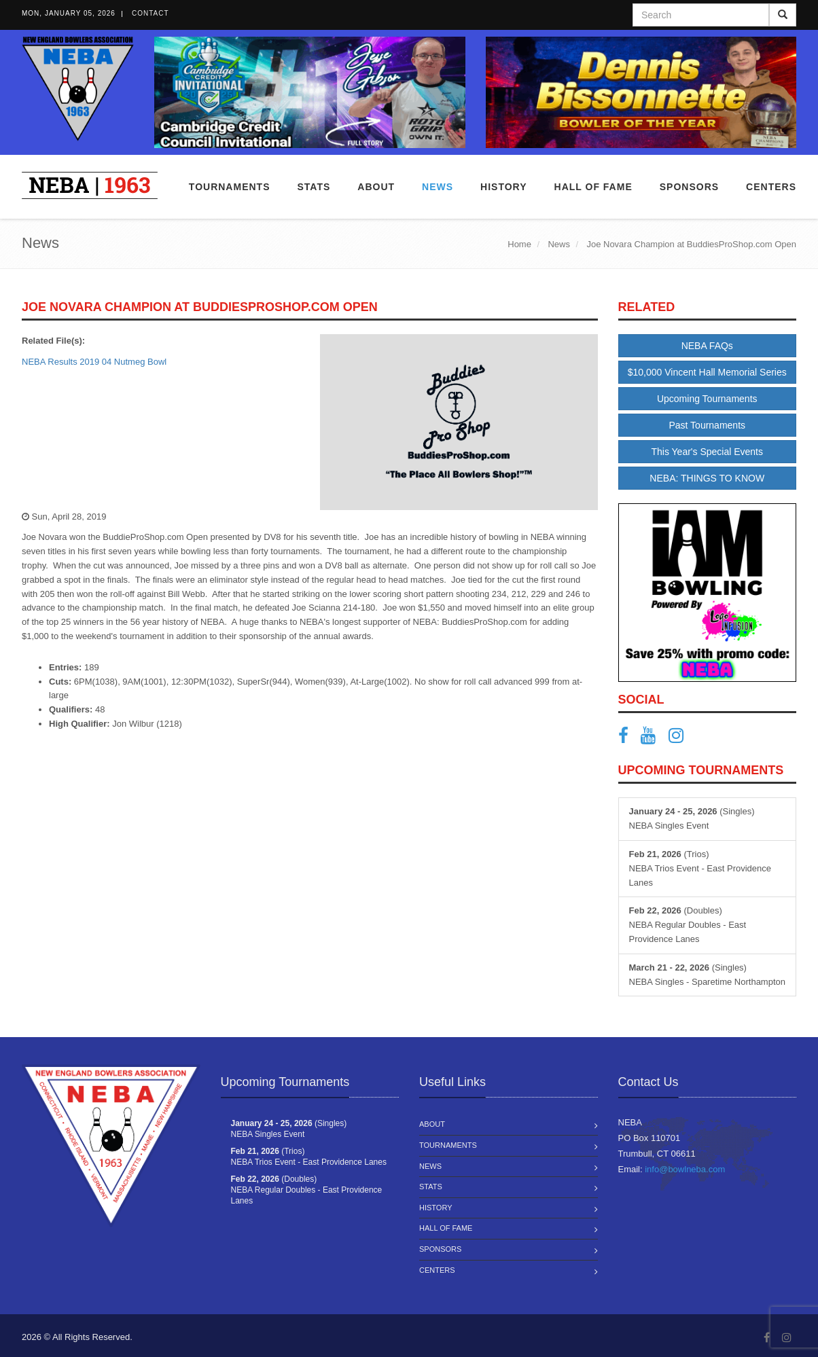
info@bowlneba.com (685, 1169)
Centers (771, 186)
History (435, 1208)
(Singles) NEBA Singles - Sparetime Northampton (707, 974)
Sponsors (689, 186)
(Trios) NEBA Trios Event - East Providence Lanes (700, 868)
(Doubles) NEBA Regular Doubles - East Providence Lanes (688, 924)
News (437, 186)
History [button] (503, 186)
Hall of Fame (593, 186)
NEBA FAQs (707, 345)
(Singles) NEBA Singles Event (692, 818)
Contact (150, 13)
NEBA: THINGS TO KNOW (707, 478)
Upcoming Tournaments (707, 398)
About (376, 186)
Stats (313, 186)
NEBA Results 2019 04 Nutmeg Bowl (94, 362)
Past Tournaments (707, 425)
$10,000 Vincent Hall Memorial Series (707, 372)
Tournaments (229, 186)
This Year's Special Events (707, 451)
